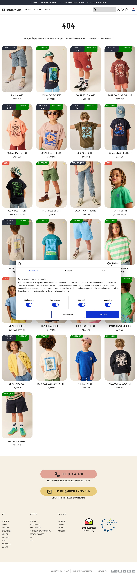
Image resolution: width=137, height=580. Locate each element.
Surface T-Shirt (85, 155)
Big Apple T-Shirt (17, 213)
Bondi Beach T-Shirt (120, 155)
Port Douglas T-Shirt (120, 98)
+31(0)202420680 (68, 474)
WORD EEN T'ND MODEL (37, 534)
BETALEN (4, 524)
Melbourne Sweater (120, 386)
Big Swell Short (51, 213)
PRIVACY (4, 540)
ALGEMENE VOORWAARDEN (82, 571)
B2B (31, 537)
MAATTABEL (5, 537)
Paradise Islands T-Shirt (51, 386)
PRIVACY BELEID (102, 571)
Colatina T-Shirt (85, 328)
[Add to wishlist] (29, 49)
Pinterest (61, 531)
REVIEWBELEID (6, 544)
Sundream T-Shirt (51, 328)
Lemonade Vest (17, 386)
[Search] (104, 9)
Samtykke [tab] (33, 271)
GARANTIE (5, 534)
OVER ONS (33, 521)
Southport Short (85, 98)
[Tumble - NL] (12, 10)
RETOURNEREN (6, 531)
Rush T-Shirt (120, 213)
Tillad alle (102, 314)
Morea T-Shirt (86, 386)
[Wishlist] (122, 9)
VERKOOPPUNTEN (35, 528)
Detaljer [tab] (68, 271)
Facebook (61, 524)
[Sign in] (118, 9)
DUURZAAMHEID (35, 524)
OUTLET (48, 10)
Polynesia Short (17, 444)
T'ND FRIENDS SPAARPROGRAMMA (40, 531)
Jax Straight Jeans (85, 213)
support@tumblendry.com (68, 492)
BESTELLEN (5, 521)
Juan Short (17, 98)
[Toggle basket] (127, 9)
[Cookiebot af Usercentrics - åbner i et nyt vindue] (109, 264)
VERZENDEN (5, 528)
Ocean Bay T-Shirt (51, 98)
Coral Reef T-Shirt (51, 155)
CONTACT (5, 547)
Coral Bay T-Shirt (17, 155)
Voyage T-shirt (17, 328)
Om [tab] (103, 271)
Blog (31, 540)
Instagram (61, 521)
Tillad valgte (68, 314)
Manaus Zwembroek (120, 328)
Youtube (61, 528)
